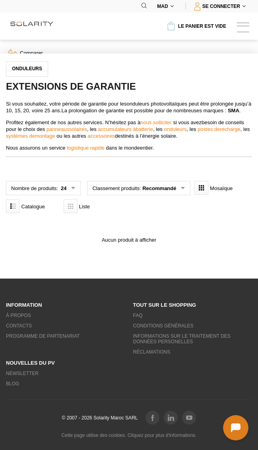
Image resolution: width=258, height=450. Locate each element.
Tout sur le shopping (164, 305)
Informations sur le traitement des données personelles (182, 338)
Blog (12, 384)
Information (24, 305)
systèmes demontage (30, 136)
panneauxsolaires (67, 129)
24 (62, 188)
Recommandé (159, 188)
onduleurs (175, 129)
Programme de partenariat (43, 336)
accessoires (101, 136)
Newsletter (22, 373)
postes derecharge (219, 129)
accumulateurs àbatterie (125, 129)
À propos (18, 315)
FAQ (138, 315)
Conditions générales (163, 326)
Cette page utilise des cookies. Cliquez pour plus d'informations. (129, 435)
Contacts (19, 326)
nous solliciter (156, 122)
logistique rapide (86, 148)
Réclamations (152, 352)
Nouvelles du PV (30, 363)
